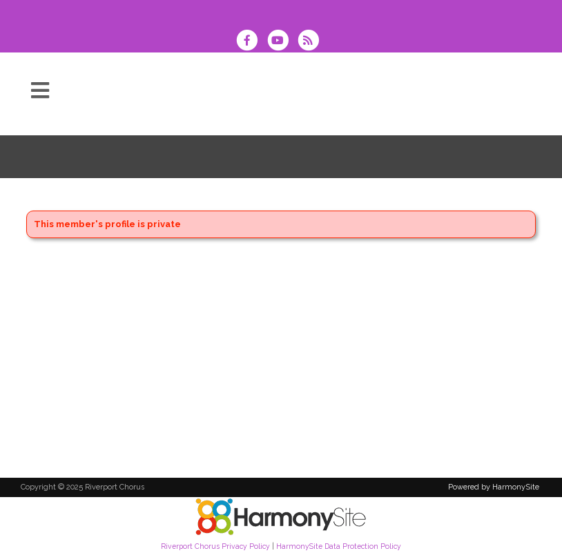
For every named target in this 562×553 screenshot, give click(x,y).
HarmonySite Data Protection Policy (338, 546)
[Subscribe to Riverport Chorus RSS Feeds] (312, 42)
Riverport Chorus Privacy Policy (215, 546)
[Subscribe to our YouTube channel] (282, 42)
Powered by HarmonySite (493, 487)
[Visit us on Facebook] (251, 42)
